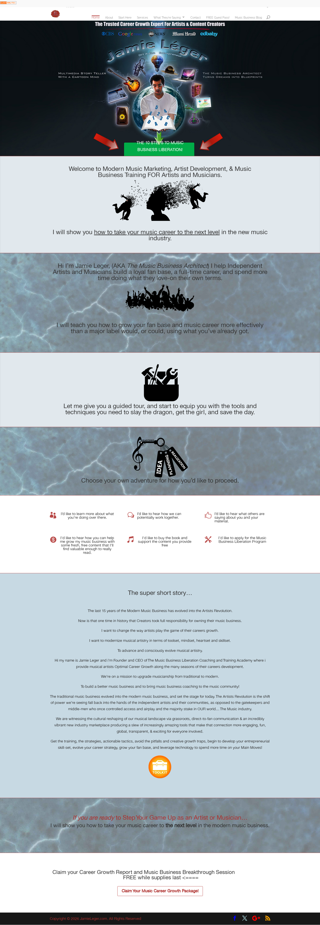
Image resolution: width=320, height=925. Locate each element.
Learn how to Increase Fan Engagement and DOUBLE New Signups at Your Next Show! (156, 3)
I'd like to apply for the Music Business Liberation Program (242, 540)
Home (98, 17)
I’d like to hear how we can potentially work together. (159, 516)
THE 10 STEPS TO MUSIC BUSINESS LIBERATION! (160, 146)
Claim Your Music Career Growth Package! (160, 891)
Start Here (127, 17)
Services (144, 17)
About (111, 17)
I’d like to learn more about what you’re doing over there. (87, 516)
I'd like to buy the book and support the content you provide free (164, 542)
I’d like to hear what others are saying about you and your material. (239, 517)
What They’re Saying (169, 17)
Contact (198, 17)
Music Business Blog (250, 17)
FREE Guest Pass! (220, 17)
